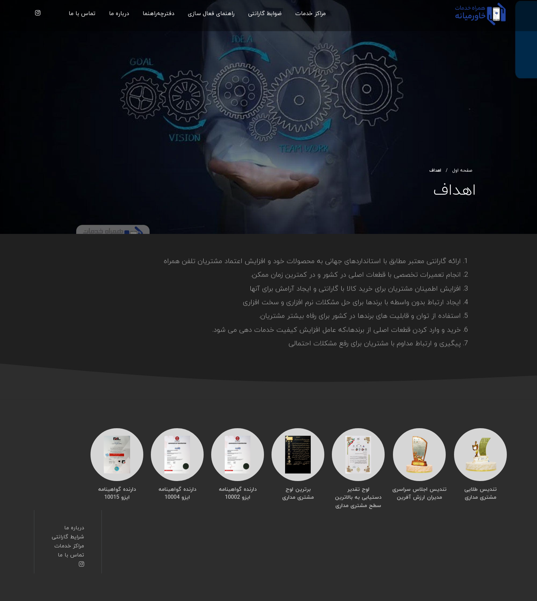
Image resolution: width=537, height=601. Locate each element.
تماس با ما (82, 14)
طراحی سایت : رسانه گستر (252, 595)
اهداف (435, 171)
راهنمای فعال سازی (211, 14)
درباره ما (119, 14)
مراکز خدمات (310, 14)
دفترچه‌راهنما (158, 14)
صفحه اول (462, 171)
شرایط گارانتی (68, 523)
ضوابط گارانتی (265, 14)
